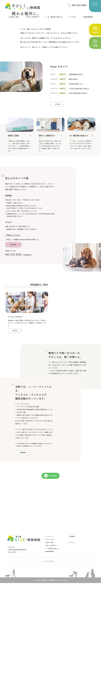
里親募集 (25, 530)
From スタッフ (50, 628)
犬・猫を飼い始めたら (55, 17)
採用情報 (58, 423)
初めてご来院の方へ (33, 17)
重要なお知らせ (73, 122)
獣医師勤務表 (88, 17)
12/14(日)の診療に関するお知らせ (79, 132)
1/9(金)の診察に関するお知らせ (78, 136)
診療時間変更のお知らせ (76, 118)
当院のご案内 (14, 17)
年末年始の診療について (76, 127)
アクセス (73, 17)
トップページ (50, 625)
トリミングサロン (49, 650)
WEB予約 (15, 288)
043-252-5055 (13, 298)
